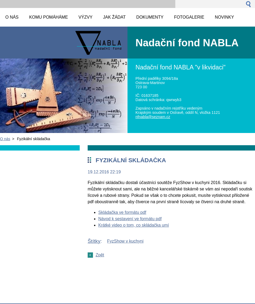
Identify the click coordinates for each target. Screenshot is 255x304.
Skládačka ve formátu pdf (122, 212)
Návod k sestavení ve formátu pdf (130, 218)
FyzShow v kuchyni (125, 241)
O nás (5, 139)
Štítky (94, 241)
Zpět (100, 255)
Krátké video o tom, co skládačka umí (133, 225)
